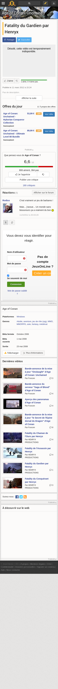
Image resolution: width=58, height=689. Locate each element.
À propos (25, 564)
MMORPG (21, 324)
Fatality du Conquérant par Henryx (36, 480)
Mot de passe (14, 263)
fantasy (35, 324)
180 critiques (29, 185)
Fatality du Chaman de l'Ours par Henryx (36, 435)
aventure (27, 321)
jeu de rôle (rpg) (39, 321)
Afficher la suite (29, 98)
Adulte (19, 321)
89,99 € (30, 130)
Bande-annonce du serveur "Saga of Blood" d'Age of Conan (37, 387)
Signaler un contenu (46, 567)
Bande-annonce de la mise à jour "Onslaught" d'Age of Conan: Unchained (38, 371)
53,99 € (30, 113)
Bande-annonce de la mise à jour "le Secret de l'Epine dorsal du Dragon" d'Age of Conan (38, 419)
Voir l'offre (49, 114)
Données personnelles (25, 567)
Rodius (6, 200)
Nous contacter (13, 570)
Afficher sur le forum (44, 192)
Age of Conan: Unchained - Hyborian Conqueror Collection (13, 118)
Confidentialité (7, 567)
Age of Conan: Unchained (23, 13)
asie (29, 324)
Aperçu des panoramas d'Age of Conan (37, 401)
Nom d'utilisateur (16, 252)
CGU (49, 564)
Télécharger (11, 353)
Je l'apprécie (23, 174)
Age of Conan (10, 308)
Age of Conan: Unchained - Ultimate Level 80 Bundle (14, 133)
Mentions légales (37, 564)
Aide (3, 570)
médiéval (43, 324)
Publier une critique (29, 179)
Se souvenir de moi (17, 278)
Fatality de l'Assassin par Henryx (38, 450)
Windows (21, 316)
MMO (50, 321)
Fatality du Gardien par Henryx (36, 465)
